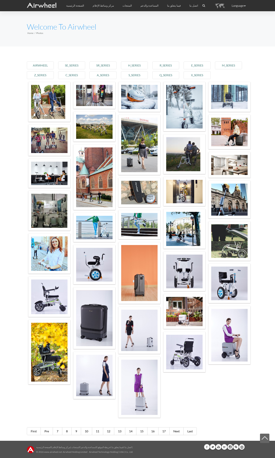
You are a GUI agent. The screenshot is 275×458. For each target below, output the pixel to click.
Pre (46, 431)
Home (30, 33)
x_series (197, 75)
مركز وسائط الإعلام (61, 447)
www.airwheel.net (53, 452)
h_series (134, 65)
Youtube (218, 447)
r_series (166, 65)
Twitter (213, 447)
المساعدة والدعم (150, 5)
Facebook (207, 447)
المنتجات (127, 5)
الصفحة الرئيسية (75, 5)
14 (130, 431)
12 (108, 431)
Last (190, 431)
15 (142, 431)
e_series (197, 65)
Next (176, 431)
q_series (165, 75)
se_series (71, 65)
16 (153, 431)
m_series (228, 65)
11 (97, 431)
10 (86, 431)
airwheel (40, 65)
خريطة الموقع (104, 447)
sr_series (103, 65)
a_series (103, 75)
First (34, 431)
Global (242, 447)
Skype (236, 447)
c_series (71, 75)
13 (119, 431)
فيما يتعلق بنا (117, 447)
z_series (40, 75)
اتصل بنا (193, 5)
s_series (134, 75)
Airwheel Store (224, 447)
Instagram (230, 447)
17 (164, 431)
